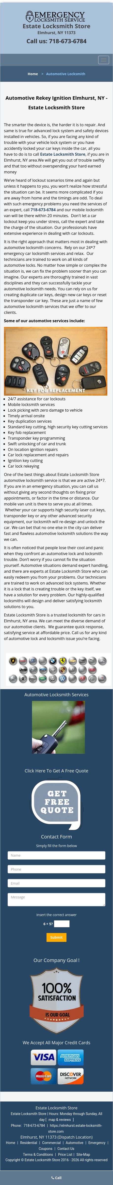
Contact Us (65, 1149)
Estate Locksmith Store (62, 154)
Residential (28, 1143)
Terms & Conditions (38, 1155)
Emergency (96, 1143)
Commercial (51, 1143)
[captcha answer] (62, 923)
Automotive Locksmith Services (56, 694)
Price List (65, 1155)
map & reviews (60, 1120)
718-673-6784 (68, 41)
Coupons (45, 1149)
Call (56, 1177)
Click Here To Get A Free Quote (56, 771)
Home (33, 73)
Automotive (74, 1143)
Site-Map (83, 1155)
